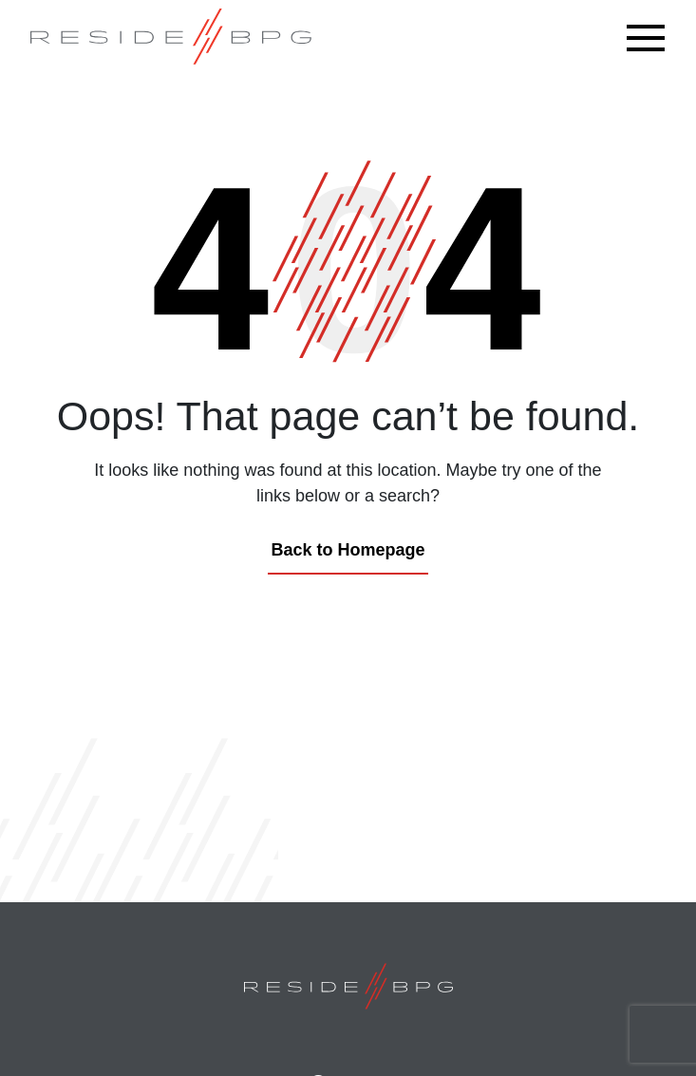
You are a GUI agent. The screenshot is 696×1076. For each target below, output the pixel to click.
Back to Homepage (347, 549)
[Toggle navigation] (650, 38)
